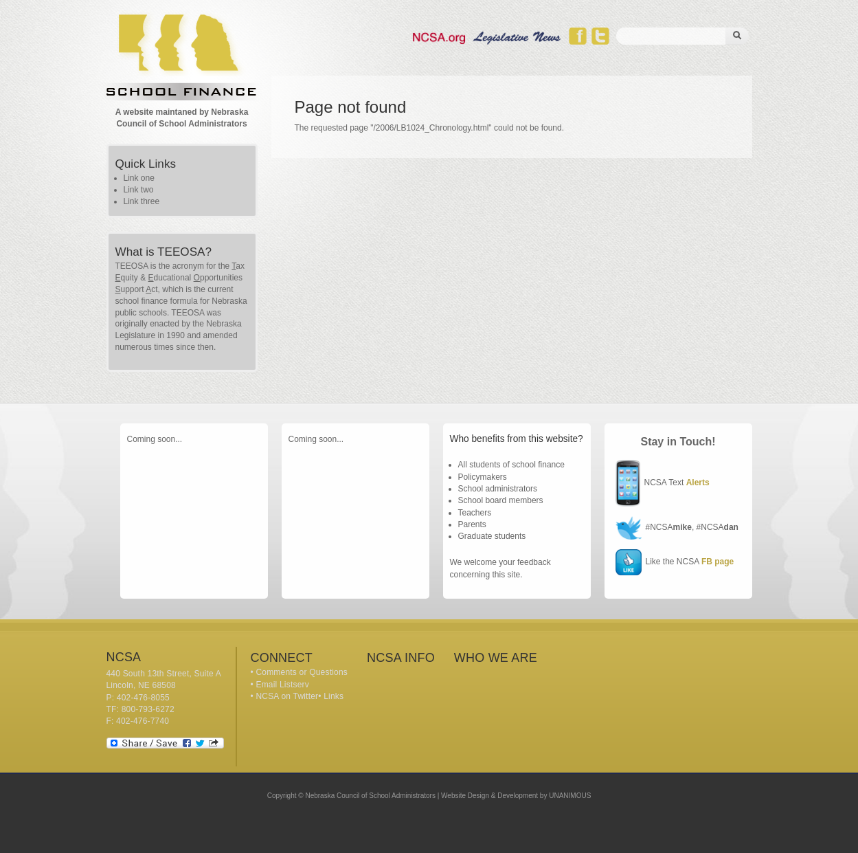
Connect (282, 658)
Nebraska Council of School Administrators (370, 795)
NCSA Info (401, 658)
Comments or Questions (302, 672)
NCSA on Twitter (287, 696)
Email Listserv (282, 684)
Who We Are (495, 658)
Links (333, 696)
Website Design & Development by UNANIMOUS (516, 795)
